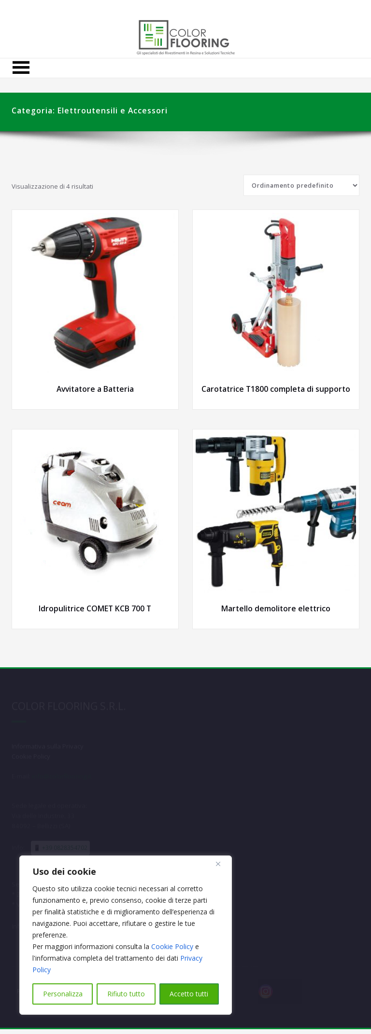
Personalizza (63, 993)
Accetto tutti (189, 993)
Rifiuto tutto (126, 993)
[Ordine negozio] (301, 185)
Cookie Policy (172, 946)
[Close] (222, 863)
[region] (125, 935)
